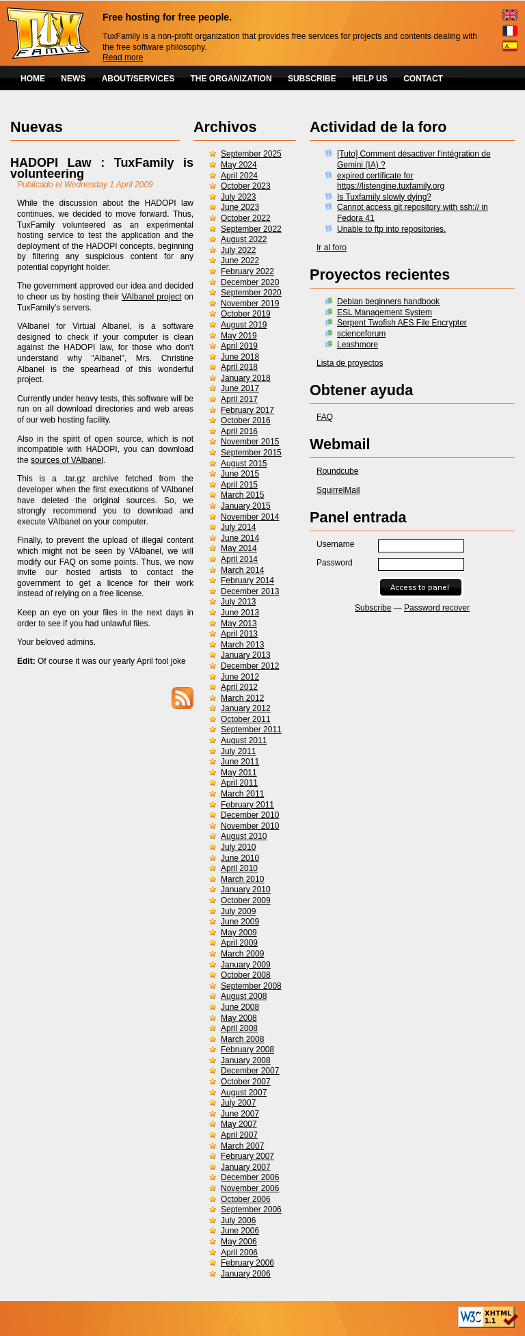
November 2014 (250, 517)
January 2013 (246, 655)
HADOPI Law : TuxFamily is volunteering (101, 168)
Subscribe (373, 608)
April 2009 (239, 943)
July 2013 (238, 601)
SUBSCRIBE (312, 78)
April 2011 (239, 783)
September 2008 (251, 986)
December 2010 (250, 815)
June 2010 (240, 858)
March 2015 (242, 495)
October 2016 (246, 420)
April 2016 (239, 431)
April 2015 (239, 485)
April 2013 (239, 634)
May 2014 (239, 548)
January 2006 (246, 1274)
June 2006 (240, 1230)
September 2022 (251, 229)
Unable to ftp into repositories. (391, 229)
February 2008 (247, 1049)
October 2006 (246, 1199)
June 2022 (240, 260)
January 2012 (246, 708)
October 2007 (246, 1081)
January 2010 (246, 889)
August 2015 (244, 463)
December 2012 (250, 666)
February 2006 (247, 1263)
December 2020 (250, 282)
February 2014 (247, 580)
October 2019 (246, 314)
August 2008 (244, 996)
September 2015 (251, 452)
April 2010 (239, 868)
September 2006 (251, 1209)
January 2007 (246, 1167)
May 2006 (239, 1241)
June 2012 (240, 677)
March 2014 (242, 570)
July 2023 (238, 197)
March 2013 (242, 645)
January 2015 (246, 506)
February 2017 (247, 410)
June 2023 (240, 207)
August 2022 (244, 239)
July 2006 (238, 1220)
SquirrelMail (338, 490)
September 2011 (251, 729)
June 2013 (240, 612)
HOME (33, 78)
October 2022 (246, 218)
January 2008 (246, 1060)
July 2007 (238, 1103)
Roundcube (337, 471)
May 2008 (239, 1018)
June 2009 (240, 921)
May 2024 (239, 165)
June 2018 (240, 357)
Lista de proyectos (350, 363)
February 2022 (247, 271)
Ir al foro (332, 247)
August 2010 (244, 836)
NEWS (73, 78)
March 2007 (242, 1146)
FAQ (325, 417)
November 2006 (250, 1188)
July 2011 (238, 751)
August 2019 (244, 325)
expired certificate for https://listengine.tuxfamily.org (390, 181)
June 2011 (240, 761)
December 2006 (250, 1177)
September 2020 (251, 292)
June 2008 (240, 1007)
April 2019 (239, 346)
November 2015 (250, 441)
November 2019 (250, 303)
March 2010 (242, 879)
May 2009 (239, 932)
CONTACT (423, 78)
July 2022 (238, 250)
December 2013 (250, 591)
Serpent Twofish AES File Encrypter (402, 323)
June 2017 (240, 388)
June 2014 (240, 538)
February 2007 (247, 1156)
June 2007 (240, 1114)
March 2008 (242, 1039)
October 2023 (246, 186)
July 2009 (238, 911)
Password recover (437, 608)
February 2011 (247, 805)
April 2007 (239, 1135)
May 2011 (239, 772)
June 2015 (240, 474)
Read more (123, 57)
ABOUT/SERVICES (138, 78)
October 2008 (246, 975)
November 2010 (250, 826)
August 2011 (244, 740)
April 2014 (239, 559)
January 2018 (246, 378)
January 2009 (246, 965)
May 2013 (239, 623)
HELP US (370, 78)
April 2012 (239, 687)
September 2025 (251, 154)
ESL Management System (384, 312)
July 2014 (238, 527)
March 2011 (242, 794)
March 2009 (242, 954)
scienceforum (361, 333)
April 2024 (239, 176)
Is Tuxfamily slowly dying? (384, 197)
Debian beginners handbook (388, 301)
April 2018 (239, 367)
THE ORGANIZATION (231, 78)
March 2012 (242, 698)
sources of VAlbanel (67, 460)
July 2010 (238, 847)
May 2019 (239, 335)
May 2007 (239, 1124)
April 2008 (239, 1028)
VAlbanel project (151, 297)
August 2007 (244, 1092)
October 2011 (246, 719)
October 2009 (246, 900)
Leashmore (357, 344)
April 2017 (239, 399)
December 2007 (250, 1071)
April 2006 (239, 1252)
